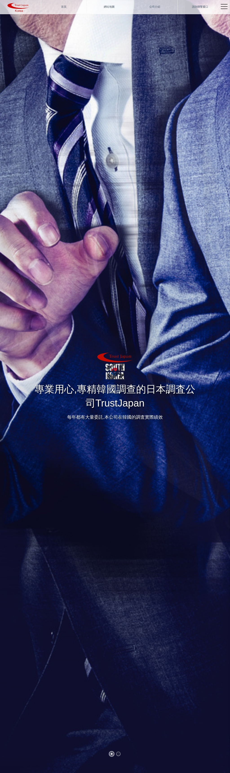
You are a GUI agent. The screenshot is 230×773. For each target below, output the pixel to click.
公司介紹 (154, 6)
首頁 (63, 6)
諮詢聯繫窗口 (200, 6)
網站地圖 (109, 6)
